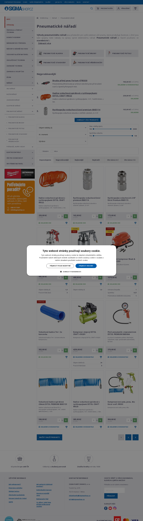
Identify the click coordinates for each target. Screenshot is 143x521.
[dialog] (71, 260)
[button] (71, 271)
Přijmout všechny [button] (86, 266)
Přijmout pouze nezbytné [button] (60, 266)
